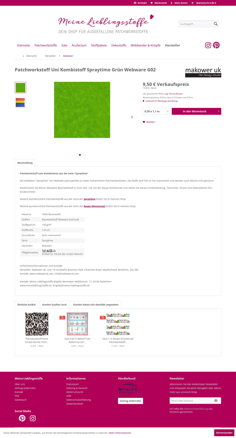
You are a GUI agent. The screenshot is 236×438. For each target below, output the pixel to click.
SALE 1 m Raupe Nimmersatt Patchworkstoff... (118, 340)
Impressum (72, 384)
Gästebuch (21, 399)
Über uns (20, 384)
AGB (68, 395)
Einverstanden (224, 432)
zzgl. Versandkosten (174, 93)
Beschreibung (25, 162)
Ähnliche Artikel (26, 304)
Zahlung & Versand (76, 388)
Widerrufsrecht (74, 392)
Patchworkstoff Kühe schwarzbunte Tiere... (37, 340)
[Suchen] (215, 23)
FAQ (17, 395)
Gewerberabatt (74, 403)
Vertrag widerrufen (25, 388)
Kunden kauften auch (54, 304)
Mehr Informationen (120, 432)
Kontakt (19, 392)
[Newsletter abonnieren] (216, 400)
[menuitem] (140, 3)
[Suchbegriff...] (199, 24)
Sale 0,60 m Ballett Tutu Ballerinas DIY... (77, 340)
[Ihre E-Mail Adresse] (190, 400)
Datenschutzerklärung (78, 399)
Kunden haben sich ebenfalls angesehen (95, 304)
